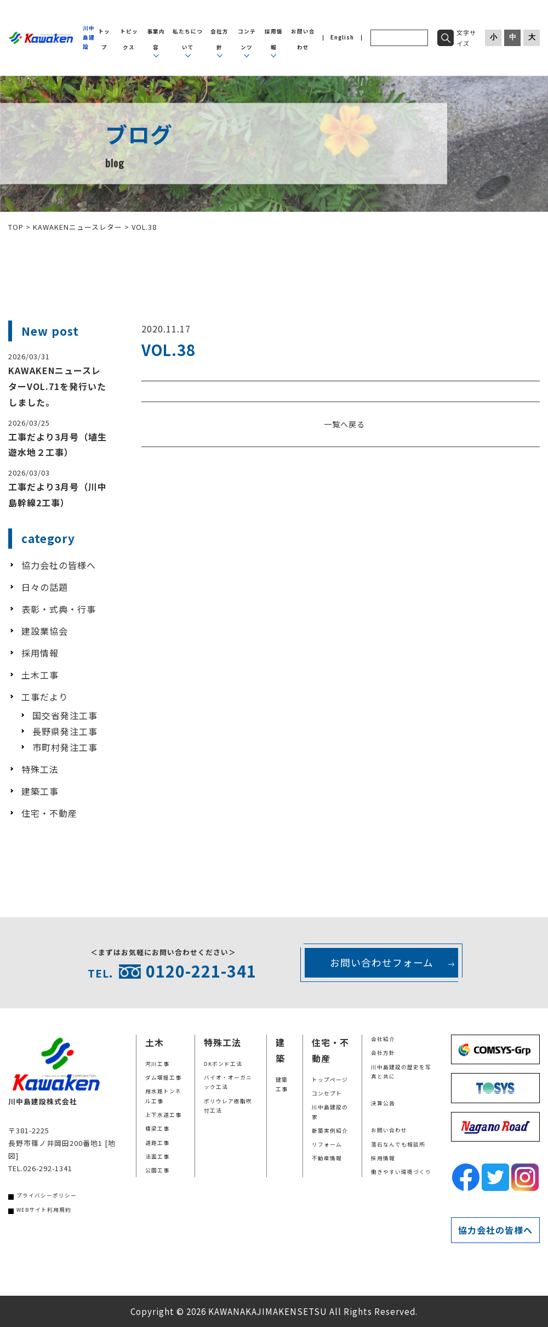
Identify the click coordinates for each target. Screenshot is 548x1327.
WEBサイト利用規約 (43, 1209)
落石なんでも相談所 (398, 1144)
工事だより (44, 696)
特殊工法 (40, 769)
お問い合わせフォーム (381, 962)
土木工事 (40, 674)
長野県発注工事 (65, 731)
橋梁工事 (157, 1128)
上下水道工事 (163, 1115)
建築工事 (40, 791)
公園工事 (157, 1170)
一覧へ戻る (344, 424)
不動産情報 (327, 1158)
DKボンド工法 (223, 1064)
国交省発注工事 (65, 715)
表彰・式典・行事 (58, 608)
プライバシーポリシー (46, 1195)
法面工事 (157, 1156)
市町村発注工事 (65, 747)
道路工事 (157, 1143)
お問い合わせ (389, 1130)
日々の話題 (44, 587)
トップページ (330, 1079)
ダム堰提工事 (163, 1077)
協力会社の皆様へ (58, 565)
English (342, 38)
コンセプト (327, 1093)
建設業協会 (44, 630)
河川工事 (157, 1064)
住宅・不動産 (49, 813)
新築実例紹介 (330, 1130)
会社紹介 (383, 1039)
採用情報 (40, 652)
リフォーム (327, 1144)
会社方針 (383, 1053)
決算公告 (383, 1103)
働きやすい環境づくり (401, 1172)
